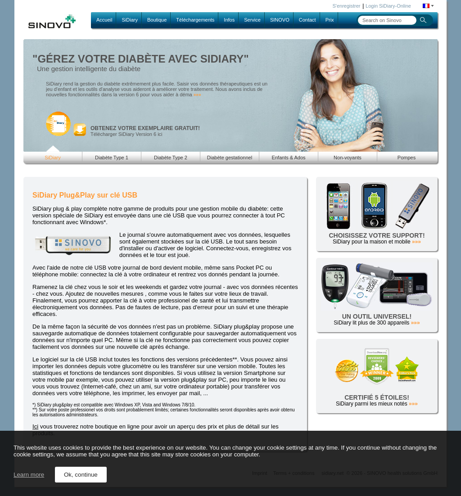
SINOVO (279, 20)
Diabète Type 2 (170, 157)
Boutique (157, 20)
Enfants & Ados (288, 157)
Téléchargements (195, 20)
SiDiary (129, 20)
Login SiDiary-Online (388, 6)
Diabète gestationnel (229, 157)
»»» (197, 94)
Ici (35, 426)
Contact (307, 20)
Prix (329, 20)
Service (252, 20)
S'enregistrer (347, 6)
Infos (229, 20)
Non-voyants (348, 157)
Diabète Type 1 (111, 157)
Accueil (104, 20)
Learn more (29, 474)
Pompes (407, 157)
